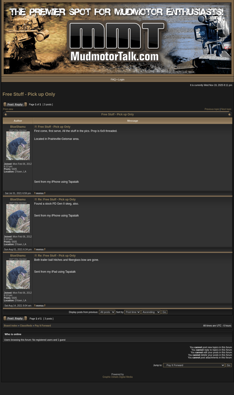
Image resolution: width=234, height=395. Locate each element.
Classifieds (26, 325)
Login (121, 79)
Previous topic (212, 109)
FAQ (113, 79)
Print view (8, 109)
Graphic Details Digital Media (118, 377)
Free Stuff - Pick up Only (29, 94)
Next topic (226, 109)
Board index (10, 325)
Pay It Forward (43, 325)
